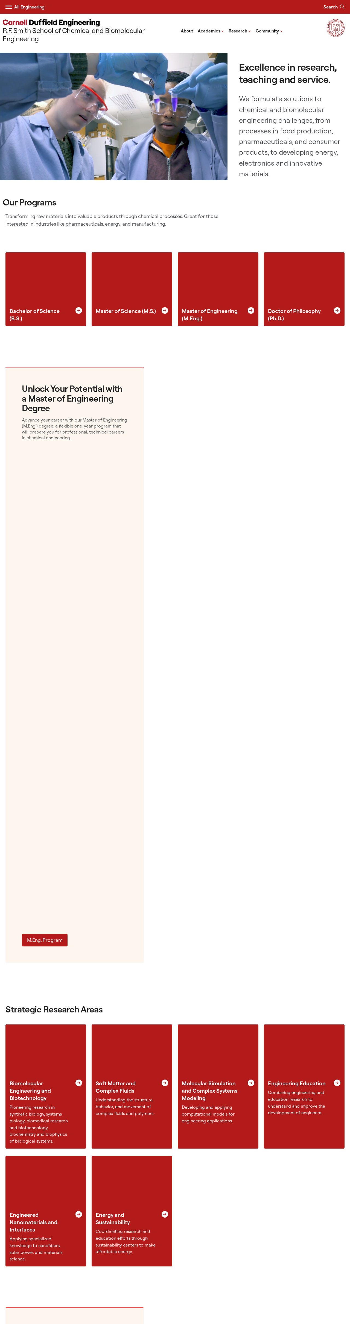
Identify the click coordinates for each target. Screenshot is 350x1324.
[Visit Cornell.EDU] (336, 35)
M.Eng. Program (45, 940)
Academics (211, 31)
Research (240, 31)
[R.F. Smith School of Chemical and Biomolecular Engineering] (90, 31)
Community (269, 31)
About (187, 31)
